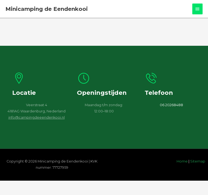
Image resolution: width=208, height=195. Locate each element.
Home (182, 161)
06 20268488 (171, 105)
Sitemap (197, 161)
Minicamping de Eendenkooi (46, 9)
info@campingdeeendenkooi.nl (36, 117)
